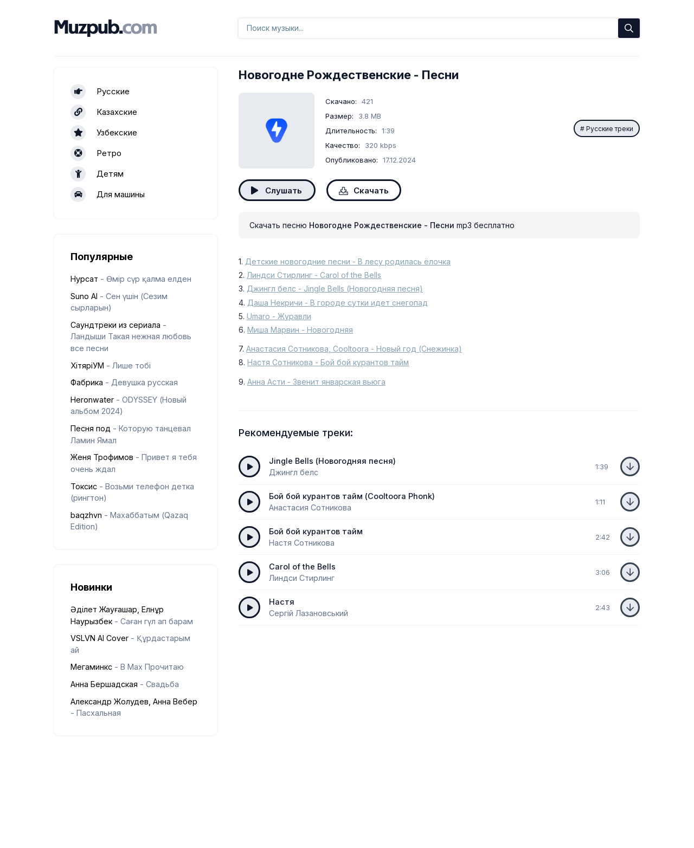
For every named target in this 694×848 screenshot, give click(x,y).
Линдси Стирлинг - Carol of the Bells (314, 275)
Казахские (103, 112)
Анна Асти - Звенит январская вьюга (316, 381)
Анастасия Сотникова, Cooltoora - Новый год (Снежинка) (354, 348)
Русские (100, 91)
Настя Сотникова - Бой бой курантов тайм (328, 362)
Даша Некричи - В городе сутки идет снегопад (337, 302)
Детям (97, 174)
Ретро (95, 153)
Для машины (107, 194)
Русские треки (609, 129)
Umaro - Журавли (279, 316)
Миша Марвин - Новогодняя (300, 329)
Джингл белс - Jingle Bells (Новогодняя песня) (335, 288)
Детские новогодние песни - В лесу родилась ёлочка (348, 261)
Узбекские (103, 132)
